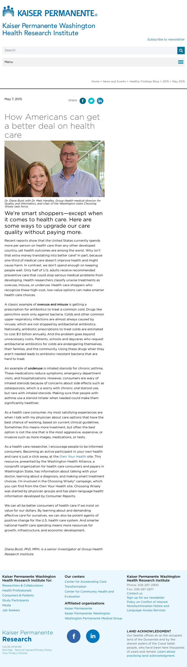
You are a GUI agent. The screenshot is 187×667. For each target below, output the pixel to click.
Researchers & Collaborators (22, 585)
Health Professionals (16, 590)
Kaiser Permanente (78, 608)
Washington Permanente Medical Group (93, 618)
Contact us (134, 593)
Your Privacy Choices (14, 653)
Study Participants (15, 600)
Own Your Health (72, 456)
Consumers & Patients (18, 595)
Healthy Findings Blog (144, 81)
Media (6, 605)
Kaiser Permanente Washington (87, 613)
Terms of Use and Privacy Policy (33, 650)
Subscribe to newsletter (166, 39)
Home (95, 81)
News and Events (114, 81)
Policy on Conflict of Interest (147, 602)
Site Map (7, 650)
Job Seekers (11, 610)
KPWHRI (16, 647)
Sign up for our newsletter (145, 597)
